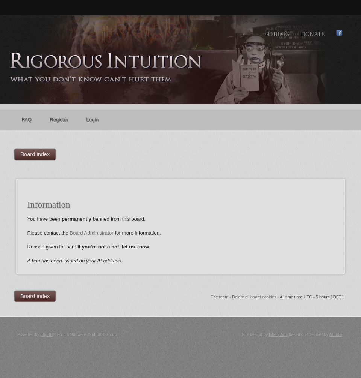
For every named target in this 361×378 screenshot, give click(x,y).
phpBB (47, 334)
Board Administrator (92, 233)
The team (219, 297)
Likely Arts (278, 334)
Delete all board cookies (254, 297)
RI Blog (278, 34)
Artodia (336, 334)
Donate (313, 34)
